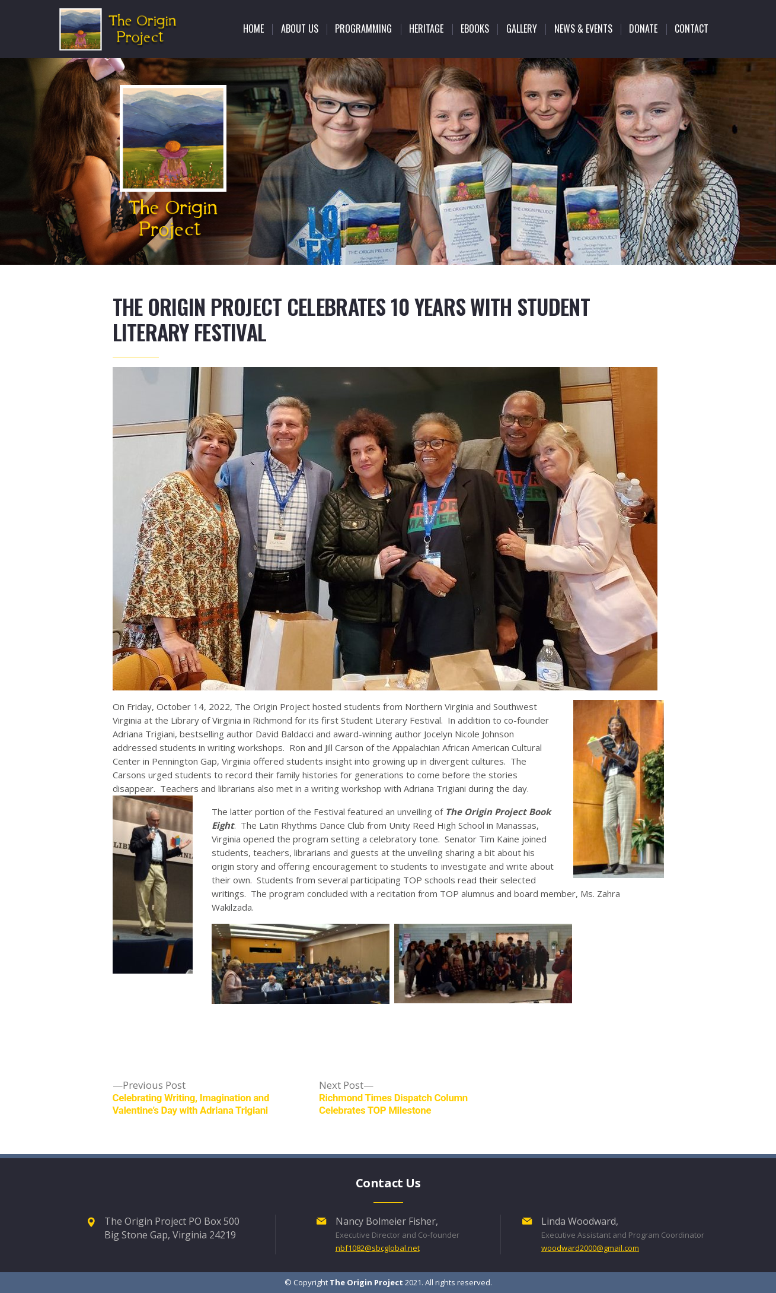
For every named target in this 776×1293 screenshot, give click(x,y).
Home (253, 28)
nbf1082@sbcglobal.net (378, 1248)
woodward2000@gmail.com (590, 1248)
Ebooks (475, 28)
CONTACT (691, 28)
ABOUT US (299, 28)
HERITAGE (426, 28)
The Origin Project (366, 1282)
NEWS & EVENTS (583, 28)
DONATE (643, 28)
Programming (363, 28)
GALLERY (521, 28)
